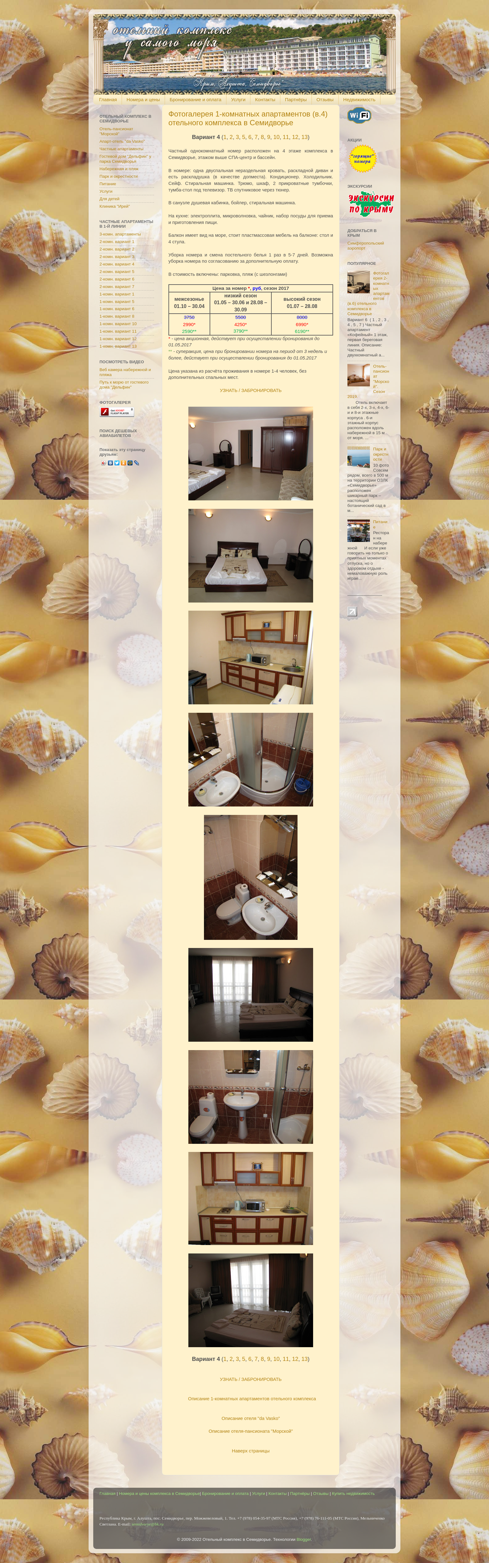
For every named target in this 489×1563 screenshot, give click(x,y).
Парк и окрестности (118, 176)
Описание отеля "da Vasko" (251, 1418)
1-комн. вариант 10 (118, 323)
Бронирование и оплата (195, 99)
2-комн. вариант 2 (116, 249)
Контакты (265, 99)
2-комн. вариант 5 (116, 271)
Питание (107, 183)
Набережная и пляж (118, 168)
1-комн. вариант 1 (116, 294)
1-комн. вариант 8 (116, 316)
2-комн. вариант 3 (116, 256)
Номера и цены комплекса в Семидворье (159, 1493)
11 (286, 137)
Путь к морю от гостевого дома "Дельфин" (124, 385)
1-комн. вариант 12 (118, 338)
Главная (108, 99)
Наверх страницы (251, 1450)
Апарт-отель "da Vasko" (122, 141)
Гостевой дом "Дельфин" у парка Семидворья (125, 159)
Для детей (109, 198)
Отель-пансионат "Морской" (116, 131)
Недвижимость (359, 99)
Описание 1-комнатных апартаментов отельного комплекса (252, 1398)
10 (276, 137)
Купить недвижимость (353, 1493)
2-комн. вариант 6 (116, 279)
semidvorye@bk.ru (147, 1524)
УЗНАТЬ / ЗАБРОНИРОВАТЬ (251, 390)
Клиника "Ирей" (114, 206)
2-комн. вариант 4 (116, 264)
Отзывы (325, 99)
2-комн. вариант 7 (116, 286)
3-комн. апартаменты (120, 234)
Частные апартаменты (121, 148)
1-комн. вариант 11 (118, 331)
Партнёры (296, 99)
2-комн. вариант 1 (116, 241)
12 (295, 137)
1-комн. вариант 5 (116, 301)
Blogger (304, 1539)
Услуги (238, 99)
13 (305, 137)
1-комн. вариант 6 (116, 308)
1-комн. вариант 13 (118, 346)
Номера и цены (143, 99)
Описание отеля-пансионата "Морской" (251, 1431)
